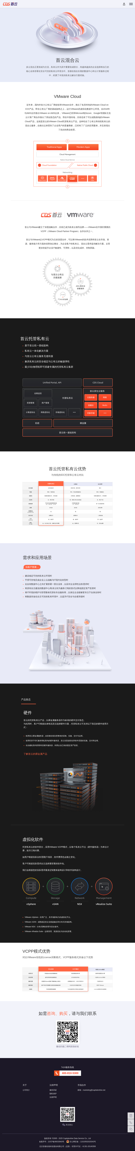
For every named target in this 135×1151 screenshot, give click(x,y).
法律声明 (53, 1097)
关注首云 (67, 1125)
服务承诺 (53, 1090)
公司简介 (26, 1090)
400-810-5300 (70, 1073)
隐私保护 (53, 1094)
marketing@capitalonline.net (94, 1090)
